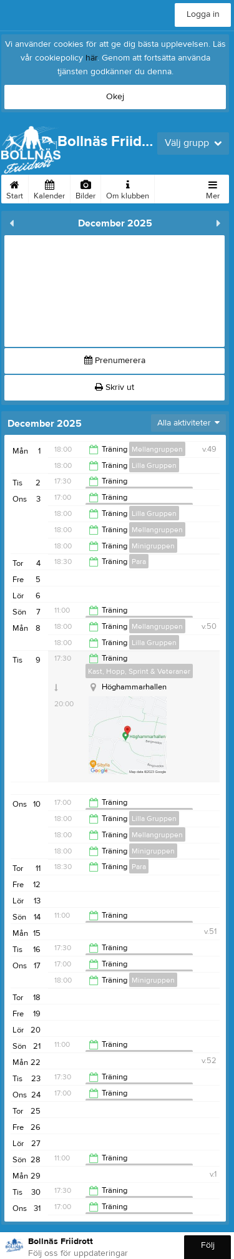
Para (139, 561)
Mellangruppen (157, 449)
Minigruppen (153, 546)
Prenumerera (114, 360)
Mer (213, 188)
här (91, 58)
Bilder (85, 188)
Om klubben (127, 188)
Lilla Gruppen (154, 465)
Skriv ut (114, 387)
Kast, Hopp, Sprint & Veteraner (139, 671)
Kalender (49, 188)
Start (14, 188)
